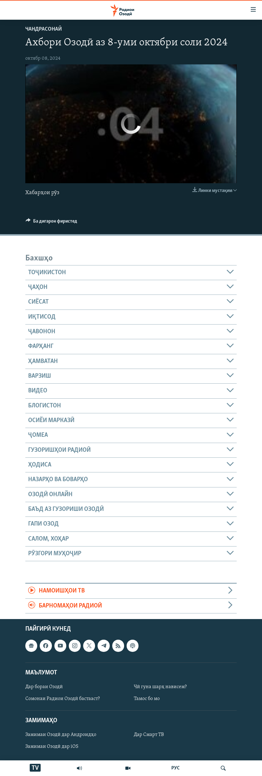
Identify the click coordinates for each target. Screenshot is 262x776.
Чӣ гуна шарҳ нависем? (160, 686)
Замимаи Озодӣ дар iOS (51, 746)
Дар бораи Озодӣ (44, 686)
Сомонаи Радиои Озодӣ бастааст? (62, 698)
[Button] (51, 223)
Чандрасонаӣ (43, 29)
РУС (175, 768)
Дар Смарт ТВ (149, 735)
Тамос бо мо (147, 698)
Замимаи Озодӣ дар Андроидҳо (60, 735)
